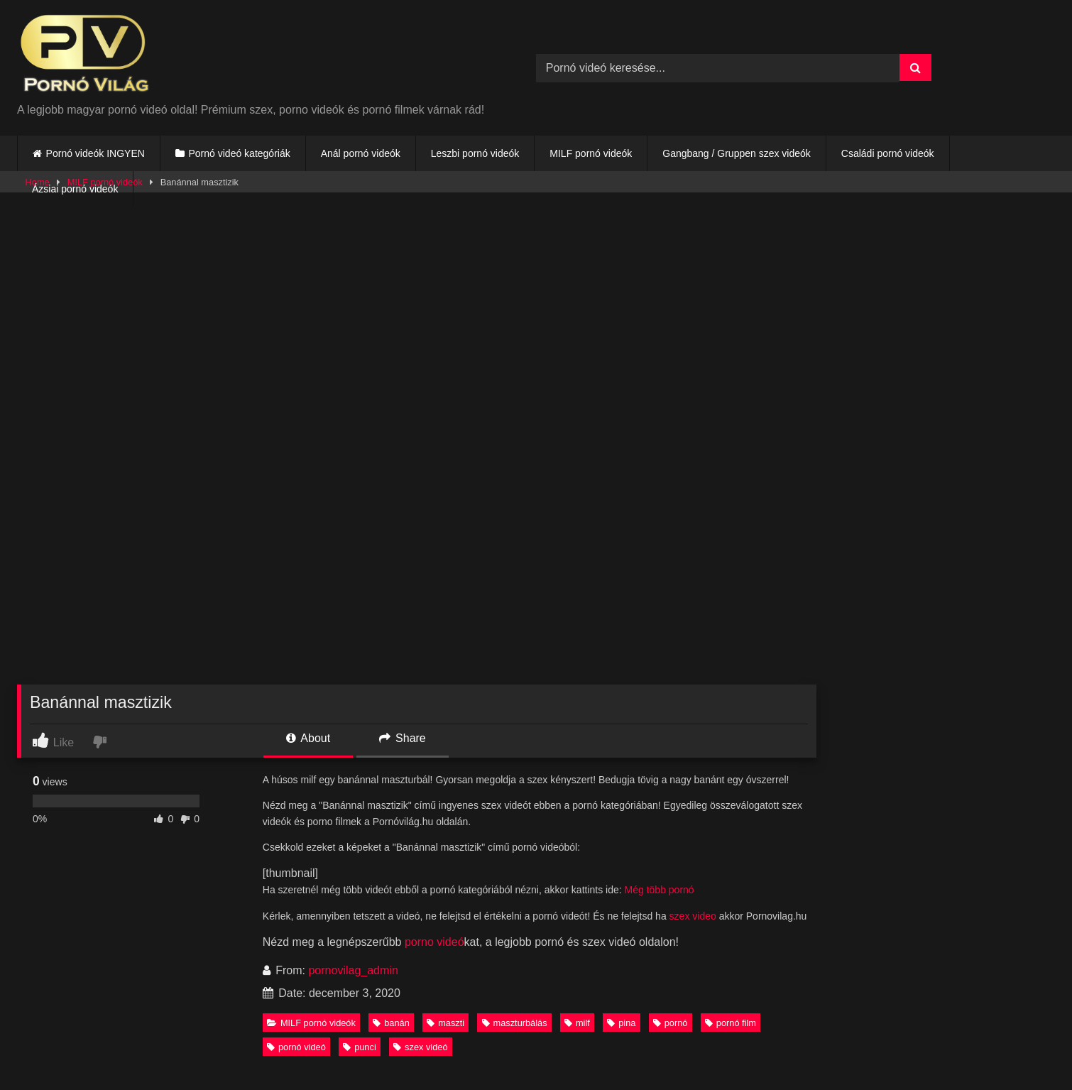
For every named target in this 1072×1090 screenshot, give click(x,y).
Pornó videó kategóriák (239, 153)
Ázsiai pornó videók (75, 189)
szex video (692, 916)
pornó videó (296, 1047)
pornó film (730, 1023)
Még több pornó (659, 889)
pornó (670, 1023)
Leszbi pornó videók (475, 153)
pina (621, 1023)
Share (402, 738)
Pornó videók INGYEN (95, 153)
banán (391, 1023)
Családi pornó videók (887, 153)
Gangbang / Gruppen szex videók (736, 153)
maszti (445, 1023)
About (308, 738)
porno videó (434, 942)
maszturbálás (514, 1023)
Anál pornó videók (360, 153)
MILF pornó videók (590, 153)
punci (359, 1047)
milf (577, 1023)
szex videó (420, 1047)
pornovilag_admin (353, 970)
